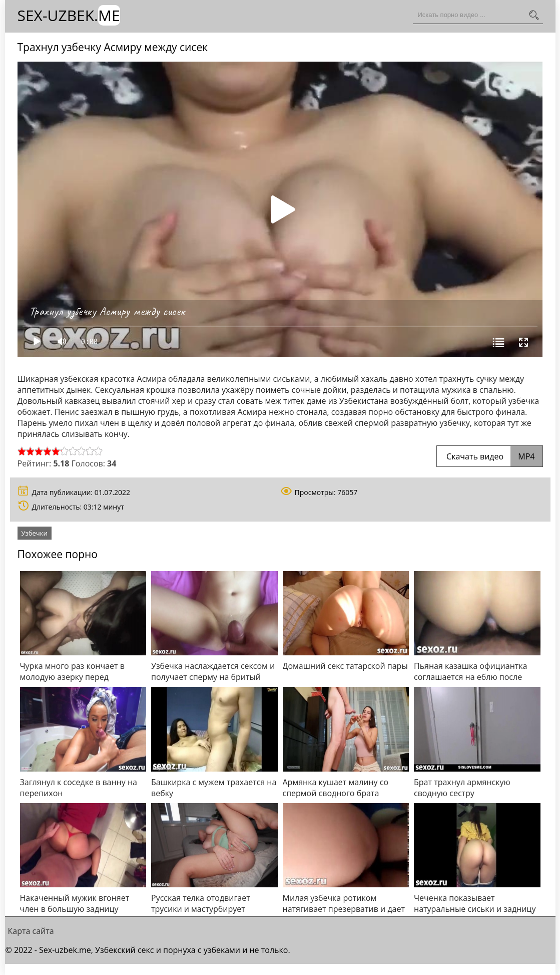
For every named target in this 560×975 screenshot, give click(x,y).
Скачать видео (489, 456)
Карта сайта (31, 930)
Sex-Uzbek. (69, 15)
